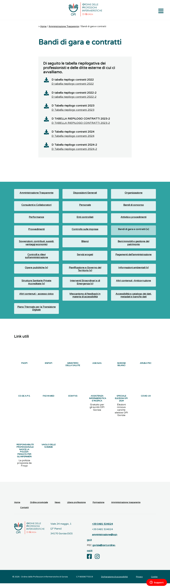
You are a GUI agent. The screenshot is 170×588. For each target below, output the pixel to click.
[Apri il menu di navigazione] (160, 10)
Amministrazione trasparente (125, 507)
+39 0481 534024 (102, 528)
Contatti (24, 512)
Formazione (98, 507)
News (57, 507)
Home (43, 26)
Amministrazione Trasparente (64, 26)
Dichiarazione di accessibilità (114, 581)
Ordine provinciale (39, 507)
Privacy (139, 581)
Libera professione (76, 507)
